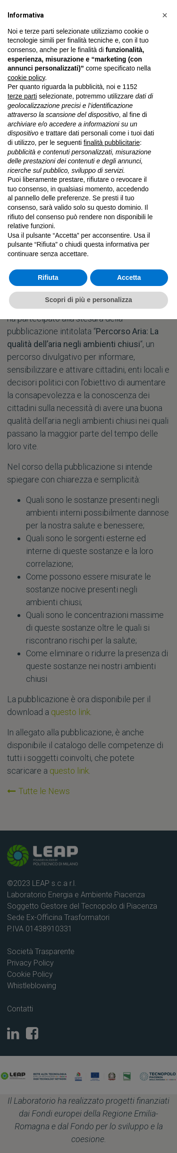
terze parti (22, 96)
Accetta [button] (129, 277)
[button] (164, 15)
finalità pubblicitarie (112, 142)
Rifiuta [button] (48, 277)
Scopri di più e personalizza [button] (88, 300)
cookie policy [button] (26, 77)
